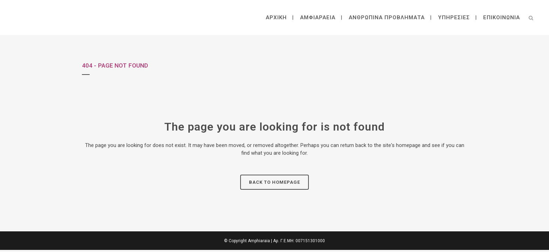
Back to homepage (274, 182)
